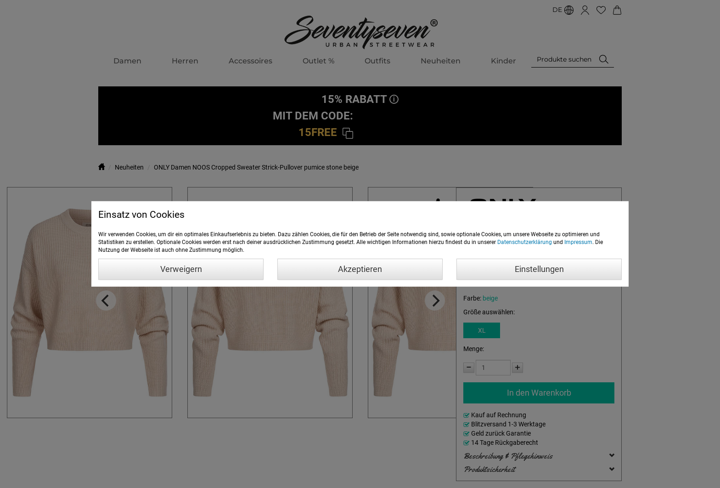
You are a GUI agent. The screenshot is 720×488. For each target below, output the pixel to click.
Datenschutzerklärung (524, 242)
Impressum (578, 242)
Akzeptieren (360, 269)
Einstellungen (539, 269)
